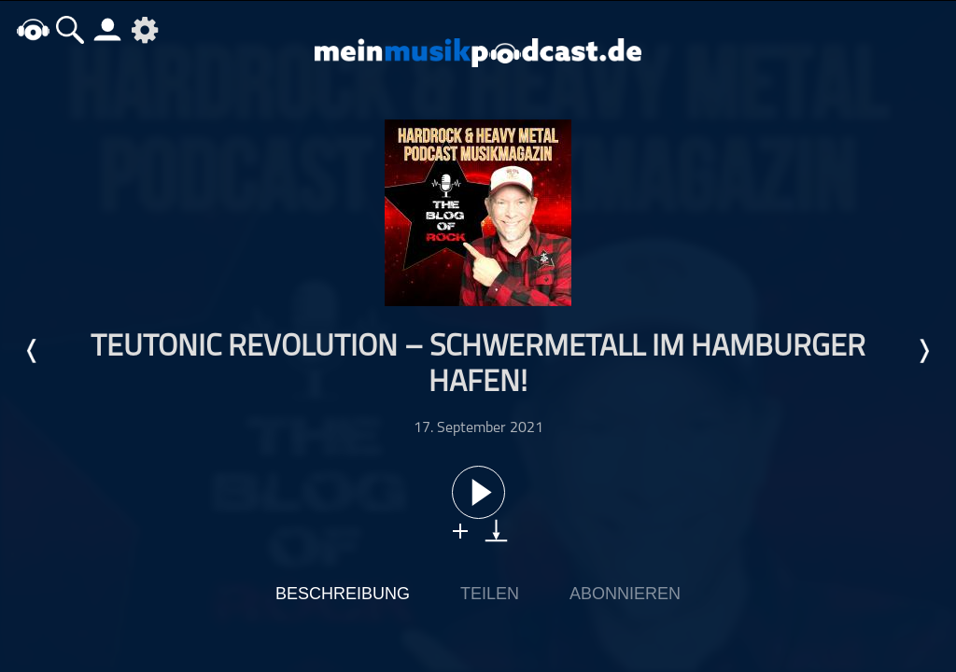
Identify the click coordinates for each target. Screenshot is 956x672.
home (32, 29)
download (496, 530)
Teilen (489, 593)
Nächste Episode (923, 351)
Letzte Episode (33, 351)
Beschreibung (342, 593)
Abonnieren (625, 593)
